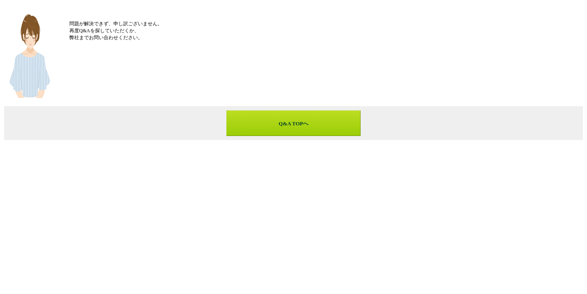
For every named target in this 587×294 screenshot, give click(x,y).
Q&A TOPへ (293, 123)
